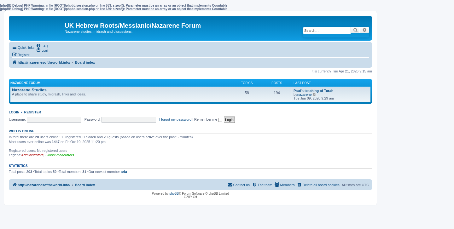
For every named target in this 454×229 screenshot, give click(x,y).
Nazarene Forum (25, 83)
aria (124, 172)
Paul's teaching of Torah (313, 91)
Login (14, 112)
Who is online (21, 131)
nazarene (304, 94)
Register (32, 112)
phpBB (174, 193)
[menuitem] (42, 45)
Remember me (208, 119)
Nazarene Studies (29, 90)
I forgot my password (175, 119)
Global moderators (59, 155)
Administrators (32, 155)
